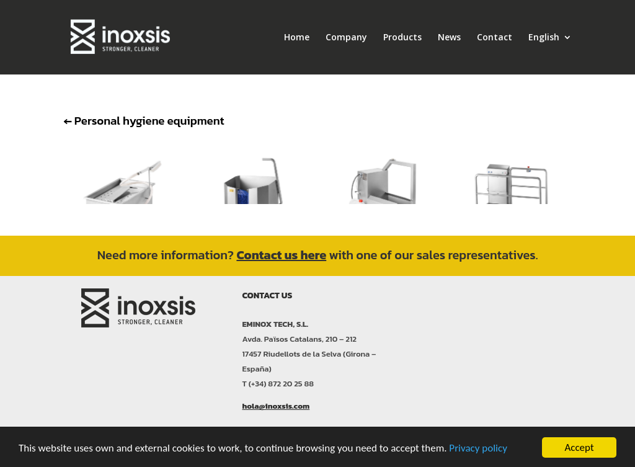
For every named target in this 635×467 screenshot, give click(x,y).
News (449, 38)
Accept (578, 447)
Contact (494, 38)
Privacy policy (478, 448)
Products (402, 38)
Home (296, 38)
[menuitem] (550, 53)
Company (346, 38)
